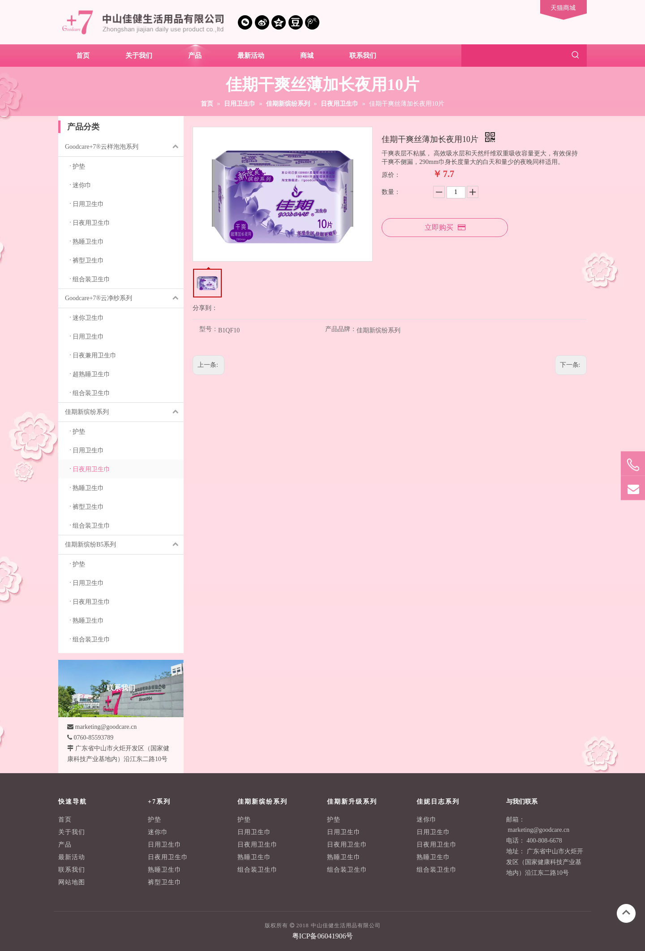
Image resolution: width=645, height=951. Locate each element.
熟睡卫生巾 (164, 869)
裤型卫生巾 (164, 882)
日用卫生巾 (164, 844)
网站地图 (71, 882)
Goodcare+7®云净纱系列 (124, 298)
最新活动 (71, 857)
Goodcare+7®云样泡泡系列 (124, 147)
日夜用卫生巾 (168, 857)
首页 (65, 819)
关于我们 (71, 832)
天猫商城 (563, 7)
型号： (208, 329)
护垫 (154, 819)
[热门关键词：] (575, 55)
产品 (65, 844)
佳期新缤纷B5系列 (124, 544)
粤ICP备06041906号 (322, 936)
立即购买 (445, 227)
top (626, 912)
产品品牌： (341, 329)
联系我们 (71, 869)
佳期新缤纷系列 (124, 412)
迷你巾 (158, 832)
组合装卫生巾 (257, 869)
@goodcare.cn (551, 829)
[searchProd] (512, 55)
